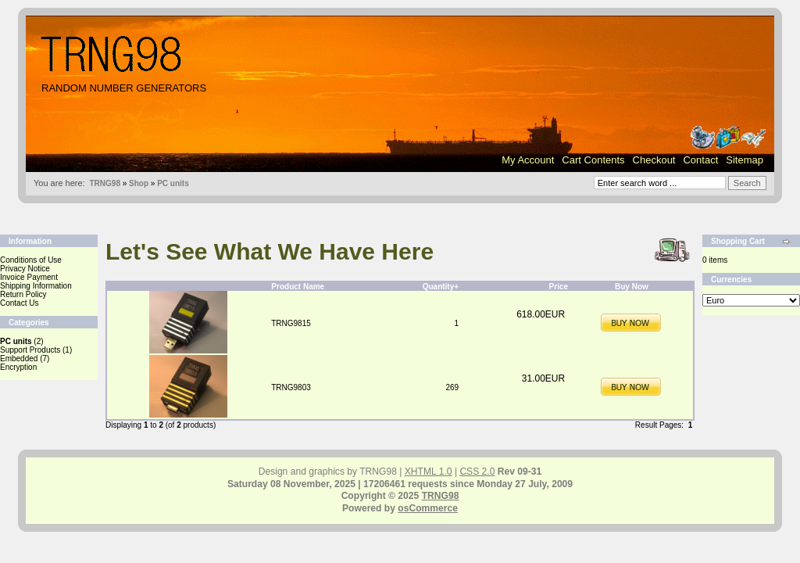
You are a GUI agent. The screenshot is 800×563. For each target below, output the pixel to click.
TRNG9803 (291, 387)
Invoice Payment (29, 277)
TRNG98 (104, 183)
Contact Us (19, 303)
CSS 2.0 (477, 471)
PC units (173, 183)
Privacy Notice (25, 268)
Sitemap (744, 160)
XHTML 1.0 (428, 471)
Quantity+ (441, 286)
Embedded (19, 358)
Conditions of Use (31, 260)
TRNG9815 (291, 323)
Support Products (30, 350)
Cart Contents (593, 160)
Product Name (297, 286)
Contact (700, 160)
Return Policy (23, 294)
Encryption (18, 367)
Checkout (654, 160)
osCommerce (428, 508)
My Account (528, 160)
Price (558, 286)
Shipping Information (36, 286)
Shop (138, 183)
